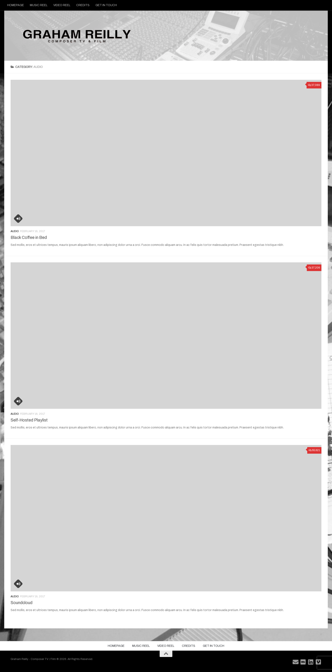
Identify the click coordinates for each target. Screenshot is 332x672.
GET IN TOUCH (106, 5)
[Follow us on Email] (296, 662)
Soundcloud (21, 602)
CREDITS (83, 5)
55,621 (314, 450)
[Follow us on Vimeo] (318, 662)
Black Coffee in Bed (29, 237)
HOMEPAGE (15, 5)
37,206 (314, 267)
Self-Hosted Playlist (29, 420)
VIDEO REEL (61, 5)
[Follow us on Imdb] (303, 662)
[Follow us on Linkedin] (311, 662)
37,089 (314, 85)
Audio (15, 231)
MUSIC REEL (38, 5)
